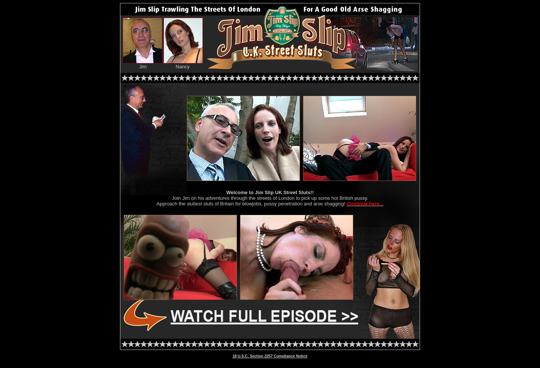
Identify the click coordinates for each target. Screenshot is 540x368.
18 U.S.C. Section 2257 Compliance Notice (270, 356)
